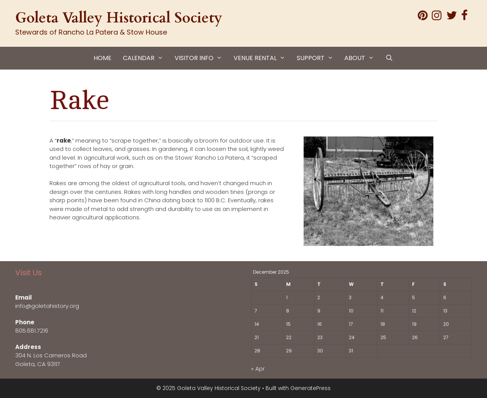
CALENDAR (146, 58)
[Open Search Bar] (389, 58)
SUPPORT (318, 58)
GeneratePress (310, 388)
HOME (102, 58)
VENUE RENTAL (262, 58)
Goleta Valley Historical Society (118, 18)
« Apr (258, 369)
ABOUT (362, 58)
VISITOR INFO (201, 58)
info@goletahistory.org (47, 306)
